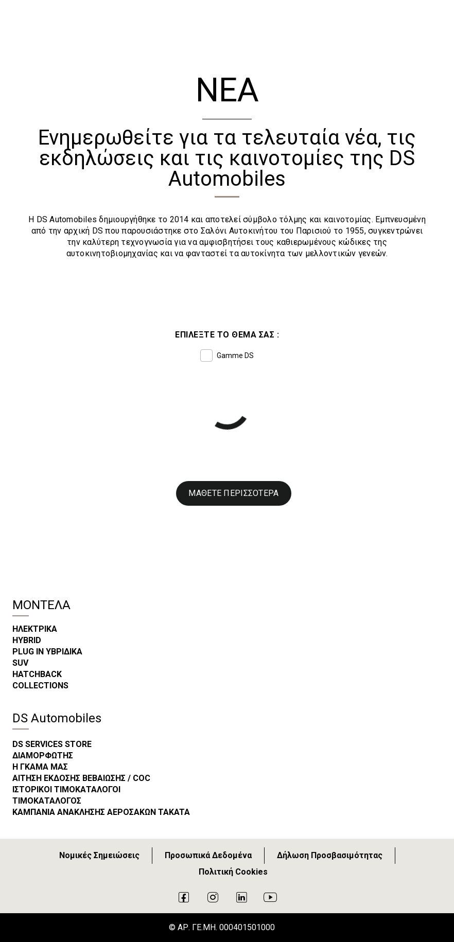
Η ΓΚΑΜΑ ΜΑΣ (40, 767)
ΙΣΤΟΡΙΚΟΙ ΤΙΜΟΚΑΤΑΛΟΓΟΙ (66, 789)
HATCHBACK (37, 674)
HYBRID (26, 640)
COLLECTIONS (40, 685)
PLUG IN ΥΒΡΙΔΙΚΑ (47, 651)
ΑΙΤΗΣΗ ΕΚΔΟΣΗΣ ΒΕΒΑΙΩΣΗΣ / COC (81, 778)
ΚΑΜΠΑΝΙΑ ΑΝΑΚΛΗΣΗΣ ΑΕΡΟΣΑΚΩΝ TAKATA (101, 812)
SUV (20, 663)
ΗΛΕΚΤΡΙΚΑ (34, 629)
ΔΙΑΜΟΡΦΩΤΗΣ (42, 755)
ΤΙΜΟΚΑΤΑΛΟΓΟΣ (46, 801)
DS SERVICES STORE (52, 744)
